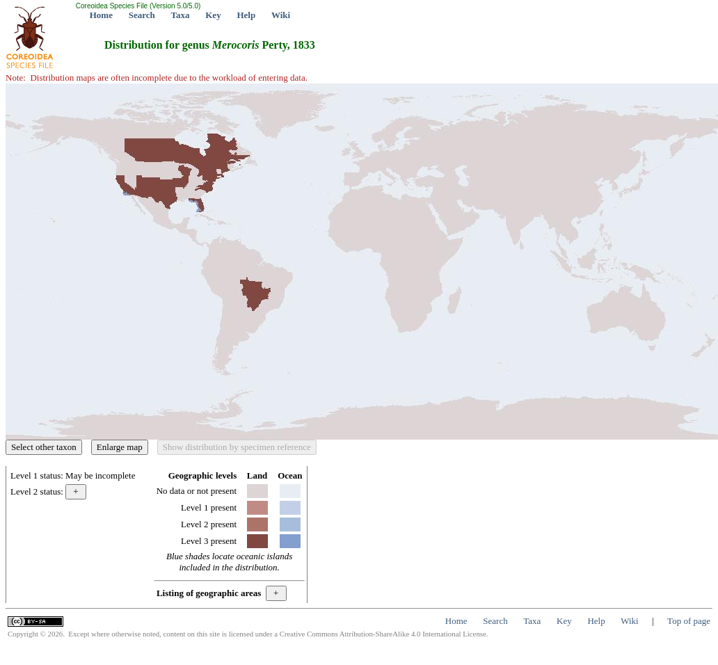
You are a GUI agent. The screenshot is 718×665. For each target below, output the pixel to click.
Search (142, 15)
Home (101, 15)
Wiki (280, 15)
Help (246, 15)
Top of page (688, 621)
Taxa (180, 15)
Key (213, 15)
